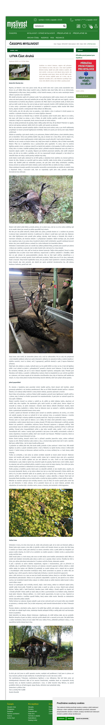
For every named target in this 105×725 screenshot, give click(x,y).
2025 (78, 43)
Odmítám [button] (70, 718)
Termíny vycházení (13, 713)
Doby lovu (31, 713)
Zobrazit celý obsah (82, 96)
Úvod (55, 43)
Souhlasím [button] (61, 718)
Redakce (60, 38)
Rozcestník (52, 707)
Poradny (31, 709)
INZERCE (45, 38)
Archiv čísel (33, 38)
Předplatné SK (80, 33)
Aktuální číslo (11, 707)
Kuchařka (52, 709)
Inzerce (9, 716)
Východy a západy (34, 716)
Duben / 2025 (83, 43)
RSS (52, 38)
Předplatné (10, 709)
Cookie (51, 713)
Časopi (59, 43)
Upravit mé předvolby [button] (82, 718)
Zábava (51, 711)
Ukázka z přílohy (80, 91)
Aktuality (31, 707)
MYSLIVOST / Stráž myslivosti (41, 33)
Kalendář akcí (32, 711)
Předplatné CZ (64, 33)
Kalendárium (32, 718)
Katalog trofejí (32, 720)
